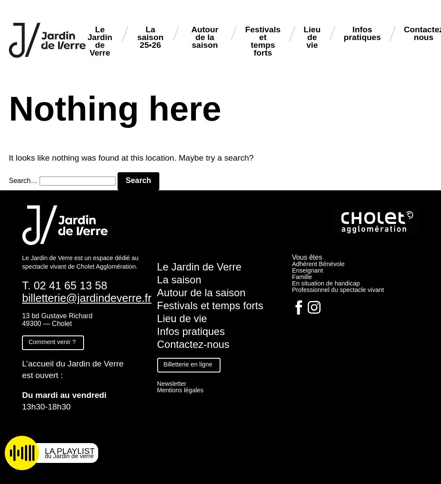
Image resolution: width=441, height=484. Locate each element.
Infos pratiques (362, 33)
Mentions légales (180, 390)
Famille (302, 276)
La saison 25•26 (150, 37)
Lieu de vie (312, 37)
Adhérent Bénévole (318, 264)
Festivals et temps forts (262, 41)
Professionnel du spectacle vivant (338, 289)
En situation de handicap (326, 283)
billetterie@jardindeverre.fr (87, 298)
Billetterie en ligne (188, 364)
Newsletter (171, 383)
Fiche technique (51, 426)
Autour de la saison (204, 37)
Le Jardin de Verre (99, 41)
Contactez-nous (193, 344)
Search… (23, 180)
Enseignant (307, 270)
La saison (179, 279)
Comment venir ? (52, 341)
